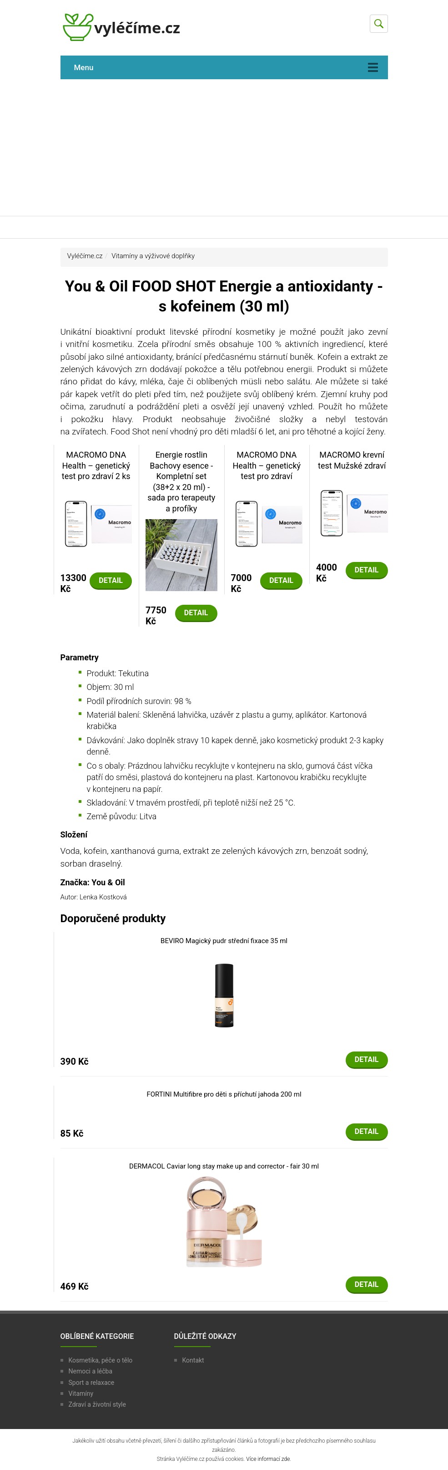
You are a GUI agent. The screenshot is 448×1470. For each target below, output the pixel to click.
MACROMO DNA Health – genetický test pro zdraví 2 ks (96, 465)
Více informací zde (268, 1459)
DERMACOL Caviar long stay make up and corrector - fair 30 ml (224, 1166)
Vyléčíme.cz (85, 256)
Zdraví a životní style (97, 1404)
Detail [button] (111, 580)
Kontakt (193, 1360)
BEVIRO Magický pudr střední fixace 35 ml (224, 941)
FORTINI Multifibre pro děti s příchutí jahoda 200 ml (223, 1094)
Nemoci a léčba (91, 1371)
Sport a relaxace (92, 1382)
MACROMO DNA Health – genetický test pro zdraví (266, 465)
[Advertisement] (224, 147)
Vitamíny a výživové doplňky (153, 256)
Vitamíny (81, 1393)
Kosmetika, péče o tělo (101, 1360)
